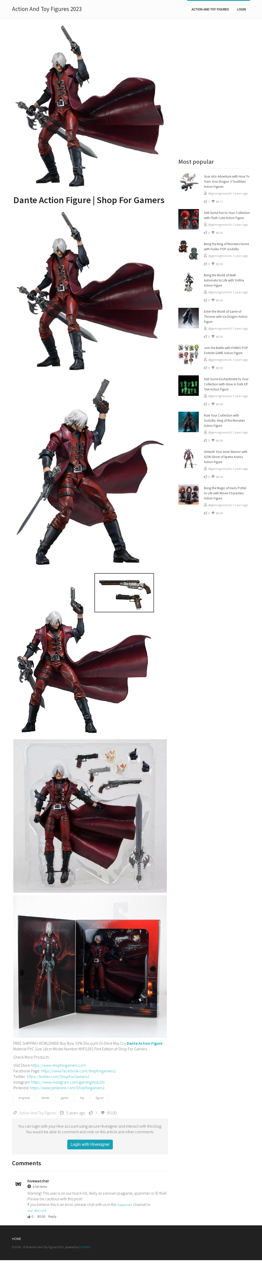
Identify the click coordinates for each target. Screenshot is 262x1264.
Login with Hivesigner (90, 1144)
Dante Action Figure (144, 1043)
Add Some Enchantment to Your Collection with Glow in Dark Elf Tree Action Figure (226, 384)
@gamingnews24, (220, 193)
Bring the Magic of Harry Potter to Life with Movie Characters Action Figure (225, 493)
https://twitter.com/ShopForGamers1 (58, 1076)
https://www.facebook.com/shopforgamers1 (78, 1070)
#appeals (124, 1204)
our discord (36, 1210)
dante (45, 1098)
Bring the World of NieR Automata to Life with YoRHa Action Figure (224, 280)
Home (16, 1239)
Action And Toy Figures (210, 9)
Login (241, 9)
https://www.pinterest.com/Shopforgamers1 (67, 1087)
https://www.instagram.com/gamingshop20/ (68, 1082)
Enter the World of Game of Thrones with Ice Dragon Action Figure (225, 316)
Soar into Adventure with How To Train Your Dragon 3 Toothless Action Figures (226, 181)
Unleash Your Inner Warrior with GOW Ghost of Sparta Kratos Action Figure (225, 457)
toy (82, 1098)
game (65, 1098)
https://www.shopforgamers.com (58, 1065)
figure (100, 1098)
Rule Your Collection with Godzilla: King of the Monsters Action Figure (224, 420)
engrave (24, 1098)
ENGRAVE (85, 1247)
